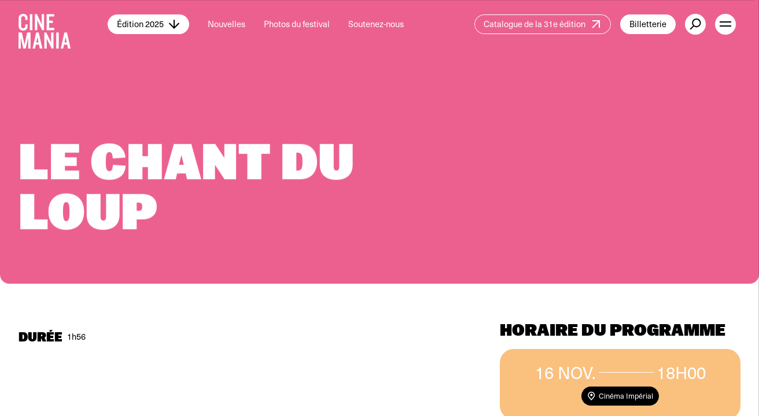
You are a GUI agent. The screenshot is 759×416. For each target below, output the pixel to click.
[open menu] (725, 24)
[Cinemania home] (63, 24)
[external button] (695, 24)
